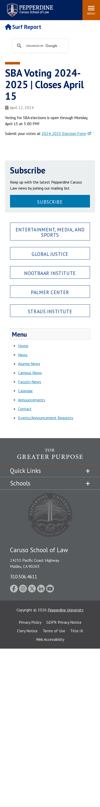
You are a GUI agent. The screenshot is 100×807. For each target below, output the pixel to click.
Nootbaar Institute (50, 273)
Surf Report (23, 26)
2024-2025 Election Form (64, 133)
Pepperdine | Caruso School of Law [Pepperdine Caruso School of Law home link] (29, 7)
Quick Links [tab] (25, 471)
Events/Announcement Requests (45, 417)
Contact (25, 408)
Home (23, 345)
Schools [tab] (20, 483)
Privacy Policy (30, 622)
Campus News (30, 372)
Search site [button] (10, 7)
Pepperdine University (65, 609)
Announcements (31, 399)
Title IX (76, 630)
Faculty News (29, 381)
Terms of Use (54, 630)
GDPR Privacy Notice (63, 622)
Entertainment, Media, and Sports (50, 232)
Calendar (25, 390)
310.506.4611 (23, 576)
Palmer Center (50, 292)
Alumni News (29, 363)
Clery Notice (27, 630)
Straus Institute (50, 311)
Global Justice (50, 254)
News (23, 354)
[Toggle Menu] (91, 10)
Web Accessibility (50, 639)
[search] (45, 46)
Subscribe (50, 202)
